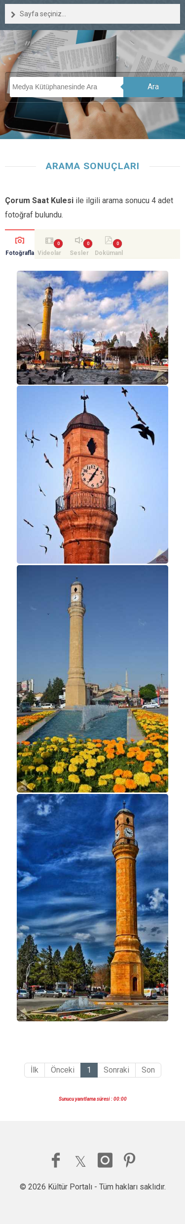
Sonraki (116, 1070)
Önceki (62, 1070)
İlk (34, 1070)
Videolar (49, 253)
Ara (153, 86)
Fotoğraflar (19, 254)
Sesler (79, 253)
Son (148, 1070)
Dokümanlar (109, 254)
